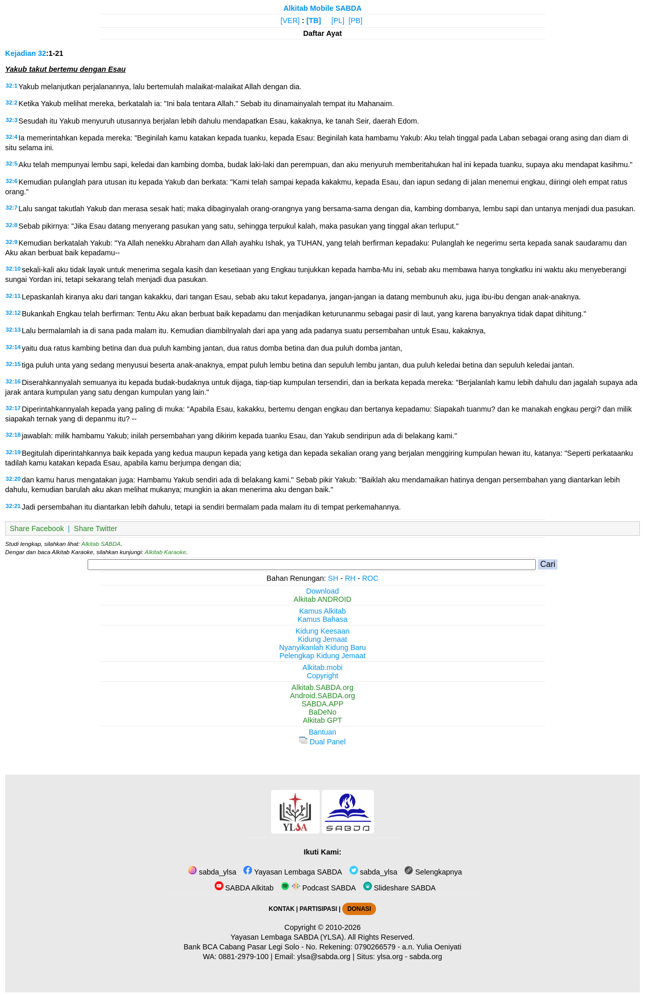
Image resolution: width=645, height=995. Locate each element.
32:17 (13, 408)
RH (350, 578)
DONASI (359, 908)
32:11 (13, 296)
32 (42, 53)
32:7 (11, 208)
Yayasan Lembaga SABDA (292, 872)
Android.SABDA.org (322, 696)
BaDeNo (322, 712)
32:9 (11, 242)
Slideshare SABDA (399, 888)
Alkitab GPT (322, 720)
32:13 (13, 330)
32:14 (13, 347)
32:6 (11, 181)
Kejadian (20, 53)
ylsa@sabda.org (323, 956)
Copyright (323, 676)
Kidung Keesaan (323, 631)
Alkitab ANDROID (322, 599)
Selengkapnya (433, 872)
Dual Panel (322, 742)
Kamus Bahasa (323, 619)
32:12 (13, 313)
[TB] (313, 20)
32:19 (13, 452)
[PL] (338, 20)
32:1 (11, 86)
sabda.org (425, 956)
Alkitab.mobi (322, 667)
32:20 (13, 479)
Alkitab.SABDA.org (322, 687)
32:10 (13, 269)
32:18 (13, 435)
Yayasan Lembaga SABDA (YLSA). (288, 937)
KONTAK (282, 908)
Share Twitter (95, 528)
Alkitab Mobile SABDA (322, 8)
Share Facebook (37, 528)
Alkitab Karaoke (165, 552)
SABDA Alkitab (244, 888)
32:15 (13, 364)
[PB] (355, 20)
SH (333, 578)
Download (322, 591)
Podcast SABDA (318, 888)
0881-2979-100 (244, 956)
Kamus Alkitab (322, 611)
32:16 (13, 381)
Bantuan (323, 732)
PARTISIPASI (318, 908)
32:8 (11, 225)
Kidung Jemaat (322, 639)
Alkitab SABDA (101, 544)
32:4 (11, 137)
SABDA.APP (323, 704)
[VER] (290, 20)
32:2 (11, 102)
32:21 (13, 506)
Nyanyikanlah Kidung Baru (322, 647)
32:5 (11, 163)
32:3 (11, 120)
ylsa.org (390, 956)
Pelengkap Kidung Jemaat (322, 656)
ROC (370, 578)
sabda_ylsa (212, 872)
